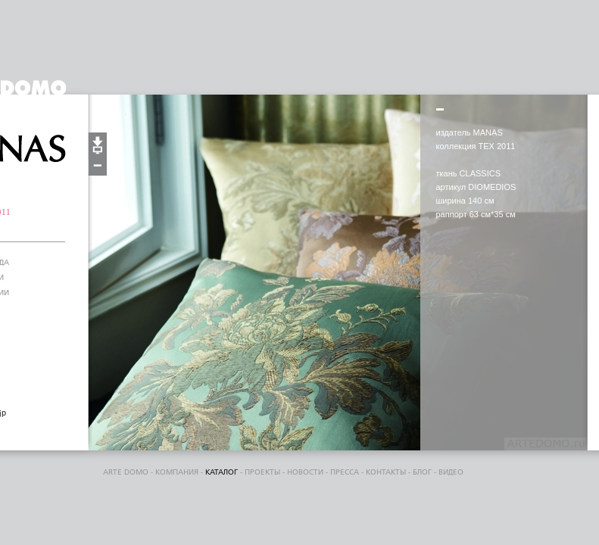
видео (450, 472)
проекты (262, 472)
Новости (305, 472)
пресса (344, 472)
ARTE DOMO (125, 472)
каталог (221, 472)
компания (176, 472)
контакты (386, 472)
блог (422, 472)
